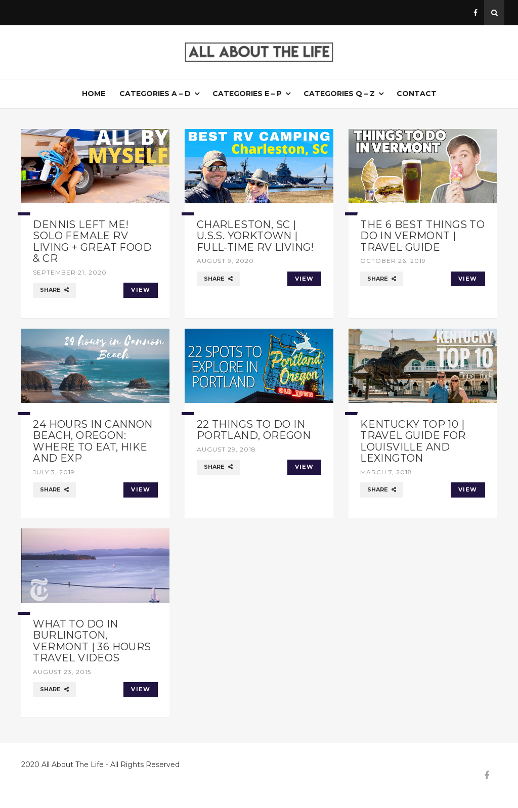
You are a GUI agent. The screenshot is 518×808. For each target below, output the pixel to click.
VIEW (140, 289)
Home (93, 93)
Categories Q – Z (339, 93)
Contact (417, 93)
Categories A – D (155, 93)
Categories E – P (247, 93)
